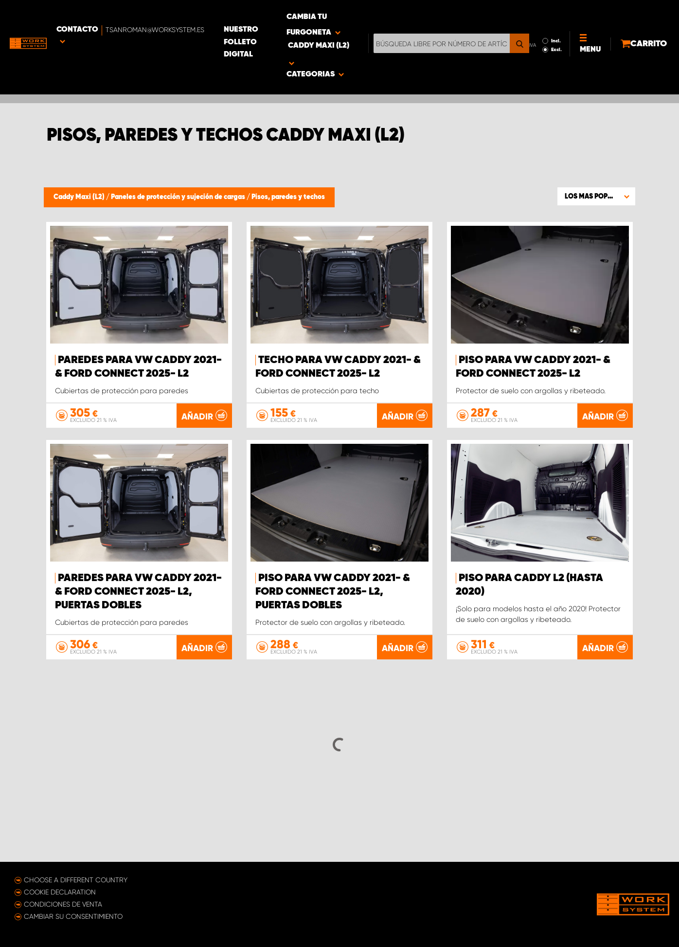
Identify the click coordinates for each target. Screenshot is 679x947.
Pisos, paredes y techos (288, 197)
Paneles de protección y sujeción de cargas (179, 197)
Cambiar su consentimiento (73, 916)
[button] (596, 196)
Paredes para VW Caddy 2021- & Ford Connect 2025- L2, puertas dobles (138, 605)
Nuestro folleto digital (306, 15)
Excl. (532, 22)
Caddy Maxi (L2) (80, 197)
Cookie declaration (60, 892)
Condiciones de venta (63, 904)
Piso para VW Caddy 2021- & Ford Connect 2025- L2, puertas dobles (332, 605)
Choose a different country (75, 880)
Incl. (532, 13)
